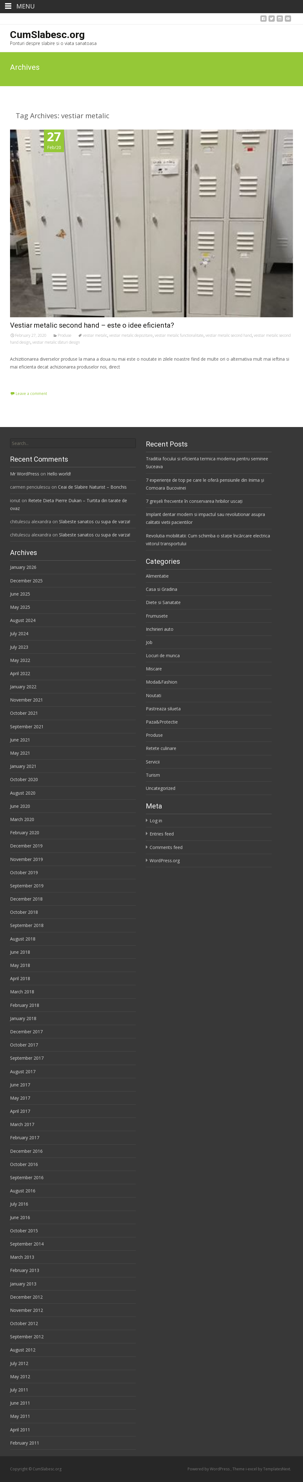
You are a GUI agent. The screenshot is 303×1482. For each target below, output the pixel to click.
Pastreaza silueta (163, 709)
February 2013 (24, 1270)
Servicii (153, 762)
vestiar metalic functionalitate (179, 335)
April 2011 (20, 1430)
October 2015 (24, 1231)
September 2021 (27, 727)
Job (149, 642)
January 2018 (23, 1018)
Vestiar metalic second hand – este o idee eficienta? (92, 325)
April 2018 (20, 978)
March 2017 (22, 1124)
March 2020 (22, 819)
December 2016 (26, 1151)
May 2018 (20, 965)
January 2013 (23, 1284)
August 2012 (22, 1350)
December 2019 (26, 846)
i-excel (252, 1469)
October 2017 (24, 1045)
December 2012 (26, 1297)
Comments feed (166, 847)
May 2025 (20, 607)
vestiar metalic (95, 335)
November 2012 (26, 1310)
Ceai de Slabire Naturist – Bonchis (92, 487)
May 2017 (20, 1098)
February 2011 (24, 1443)
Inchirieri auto (159, 629)
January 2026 (23, 567)
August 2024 (22, 620)
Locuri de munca (163, 655)
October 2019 (24, 872)
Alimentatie (157, 576)
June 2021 (20, 740)
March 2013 (22, 1257)
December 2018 (26, 899)
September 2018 (27, 925)
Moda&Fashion (161, 682)
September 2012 (27, 1337)
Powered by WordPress (209, 1469)
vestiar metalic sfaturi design (56, 342)
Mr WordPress (24, 474)
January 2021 (23, 766)
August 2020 (22, 793)
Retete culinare (161, 748)
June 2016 (20, 1217)
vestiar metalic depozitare (131, 335)
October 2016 (24, 1164)
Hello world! (59, 474)
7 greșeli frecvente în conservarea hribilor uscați (194, 501)
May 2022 (20, 660)
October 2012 (24, 1323)
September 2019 (27, 886)
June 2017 (20, 1085)
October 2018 (24, 912)
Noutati (153, 695)
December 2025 (26, 581)
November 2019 (26, 859)
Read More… (24, 378)
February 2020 (24, 832)
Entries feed (162, 834)
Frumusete (157, 616)
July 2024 (19, 633)
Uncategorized (160, 788)
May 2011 (20, 1416)
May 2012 (20, 1376)
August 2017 (22, 1071)
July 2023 (19, 647)
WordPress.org (165, 860)
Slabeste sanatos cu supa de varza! (94, 522)
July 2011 (19, 1390)
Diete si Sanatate (163, 602)
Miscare (154, 669)
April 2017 (20, 1111)
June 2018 (20, 952)
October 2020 (24, 779)
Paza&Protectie (162, 722)
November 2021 (26, 700)
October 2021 (24, 713)
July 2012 (19, 1363)
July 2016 (19, 1204)
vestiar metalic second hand (228, 335)
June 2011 (20, 1403)
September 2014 (27, 1244)
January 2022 (23, 687)
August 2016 (22, 1191)
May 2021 (20, 753)
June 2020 (20, 806)
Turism (153, 775)
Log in (156, 821)
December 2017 (26, 1032)
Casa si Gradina (161, 589)
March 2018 (22, 992)
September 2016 (27, 1177)
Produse (65, 335)
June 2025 (20, 594)
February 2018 (24, 1005)
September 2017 (27, 1058)
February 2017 (24, 1138)
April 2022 (20, 673)
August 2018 (22, 939)
